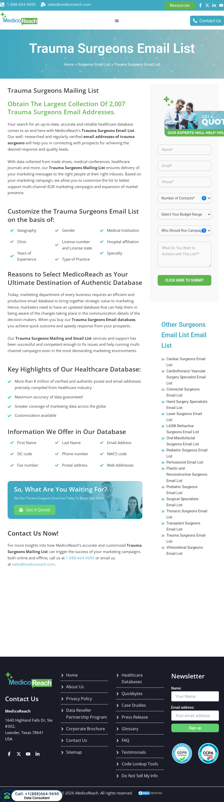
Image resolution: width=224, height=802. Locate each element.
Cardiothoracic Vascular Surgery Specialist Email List (186, 377)
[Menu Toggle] (117, 21)
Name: (176, 688)
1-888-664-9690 (21, 4)
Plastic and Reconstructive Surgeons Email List (187, 474)
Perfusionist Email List (184, 462)
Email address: (183, 707)
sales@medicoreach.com (69, 4)
